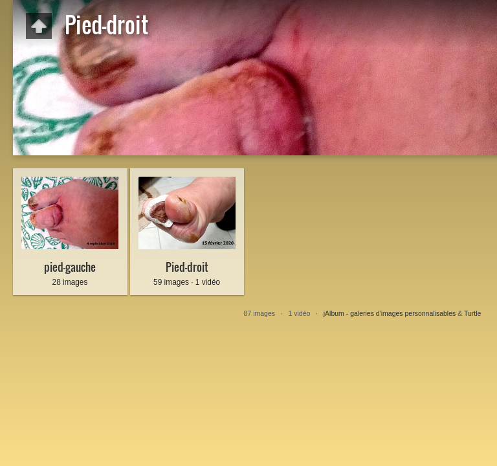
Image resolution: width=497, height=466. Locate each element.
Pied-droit (187, 267)
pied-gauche (70, 267)
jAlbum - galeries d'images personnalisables (390, 313)
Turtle (472, 313)
